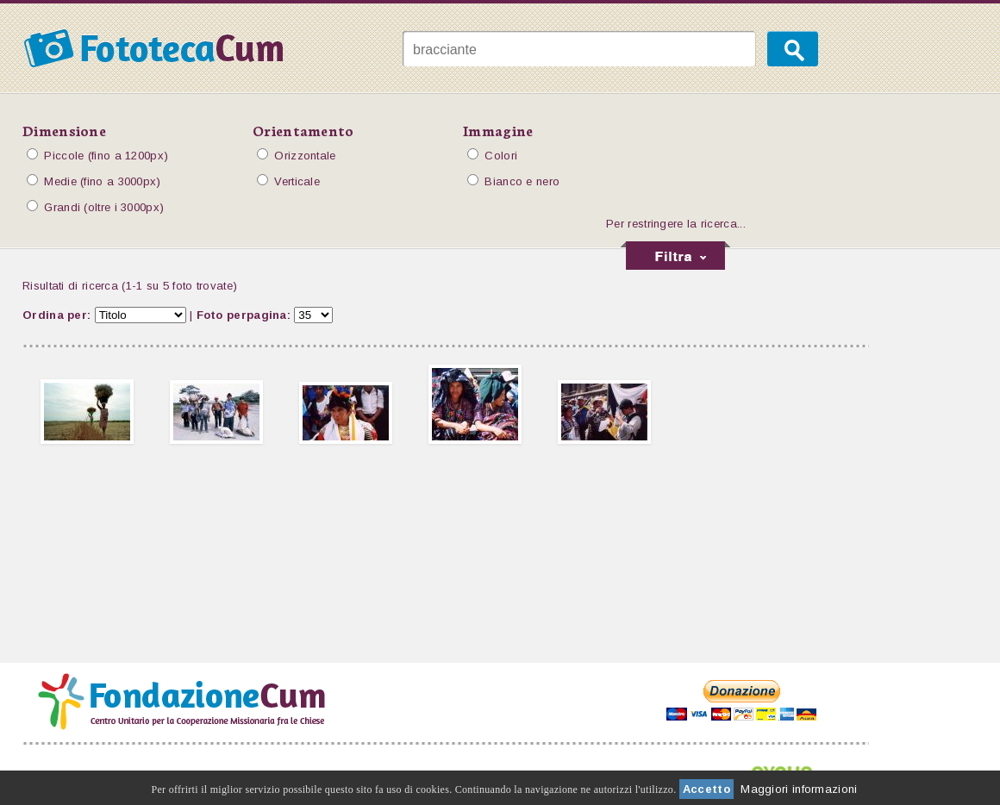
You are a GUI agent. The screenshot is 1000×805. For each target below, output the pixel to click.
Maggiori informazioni (799, 789)
